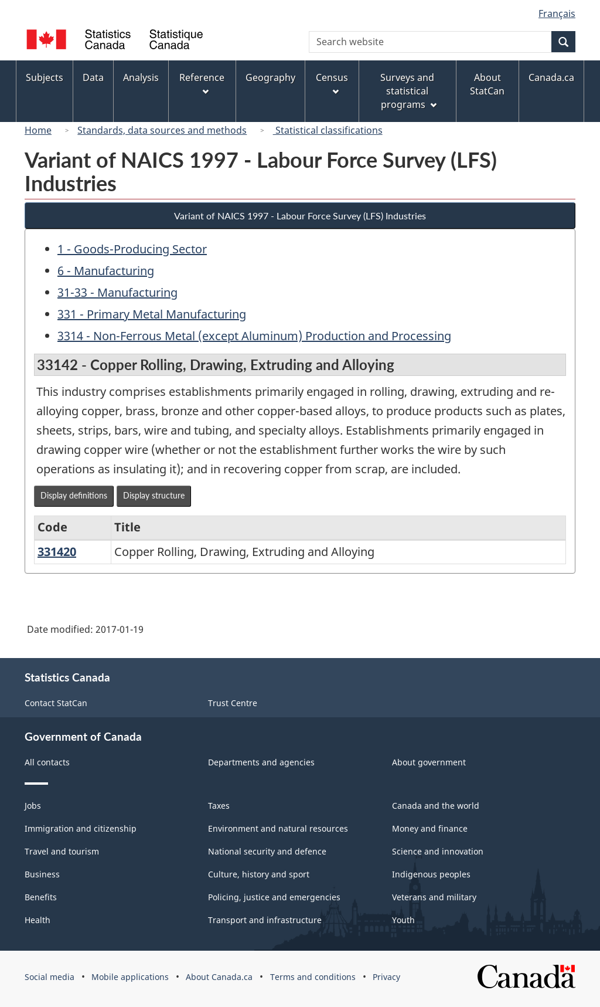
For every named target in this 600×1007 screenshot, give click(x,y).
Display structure (154, 495)
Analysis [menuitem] (141, 77)
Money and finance (430, 828)
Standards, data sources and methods (162, 130)
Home (38, 130)
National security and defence (267, 851)
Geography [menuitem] (270, 77)
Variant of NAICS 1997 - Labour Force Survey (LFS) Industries (300, 215)
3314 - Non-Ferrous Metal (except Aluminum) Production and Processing (254, 336)
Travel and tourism (62, 851)
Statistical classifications (328, 130)
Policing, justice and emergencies (274, 897)
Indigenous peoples (431, 874)
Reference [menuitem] (201, 83)
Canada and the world (435, 805)
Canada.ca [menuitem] (551, 77)
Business (42, 874)
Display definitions (73, 495)
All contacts (47, 762)
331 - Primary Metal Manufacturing (151, 314)
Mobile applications (130, 976)
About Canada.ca (219, 976)
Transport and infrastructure (265, 919)
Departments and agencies (261, 762)
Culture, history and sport (258, 874)
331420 (57, 552)
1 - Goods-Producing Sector (132, 249)
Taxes (219, 805)
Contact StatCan (56, 702)
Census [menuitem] (332, 83)
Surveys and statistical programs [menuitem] (408, 91)
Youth (403, 919)
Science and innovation (437, 851)
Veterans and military (434, 897)
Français (556, 13)
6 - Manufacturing (105, 271)
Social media (49, 976)
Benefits (41, 897)
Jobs (33, 805)
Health (37, 919)
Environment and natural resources (278, 828)
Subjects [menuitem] (44, 77)
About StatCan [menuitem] (487, 84)
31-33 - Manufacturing (117, 292)
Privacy (386, 976)
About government (429, 762)
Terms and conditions (313, 976)
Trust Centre (232, 702)
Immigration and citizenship (81, 828)
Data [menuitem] (93, 77)
